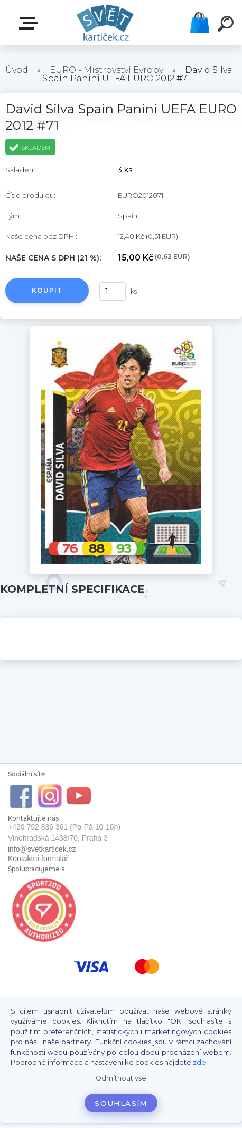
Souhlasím (121, 1103)
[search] (227, 25)
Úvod (16, 70)
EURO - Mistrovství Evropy (106, 70)
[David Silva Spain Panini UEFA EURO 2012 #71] (121, 330)
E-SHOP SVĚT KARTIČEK (30, 23)
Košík (199, 22)
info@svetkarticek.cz (42, 849)
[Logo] (105, 22)
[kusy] (112, 291)
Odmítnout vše (121, 1078)
